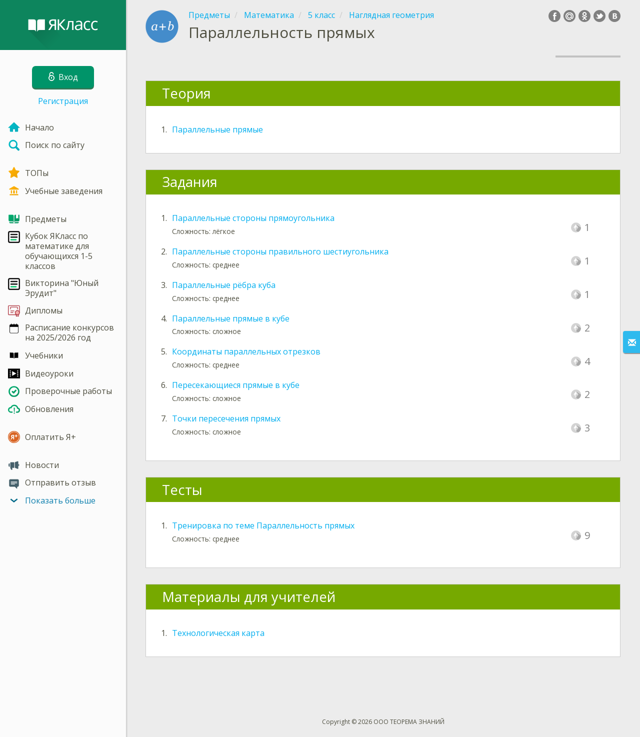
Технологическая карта (218, 633)
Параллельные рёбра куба (224, 285)
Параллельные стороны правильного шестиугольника (280, 251)
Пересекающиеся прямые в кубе (236, 385)
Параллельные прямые (217, 129)
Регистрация (63, 101)
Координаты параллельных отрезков (246, 351)
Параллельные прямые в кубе (231, 318)
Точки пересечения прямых (226, 418)
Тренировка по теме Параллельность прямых (263, 525)
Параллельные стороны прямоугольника (253, 218)
